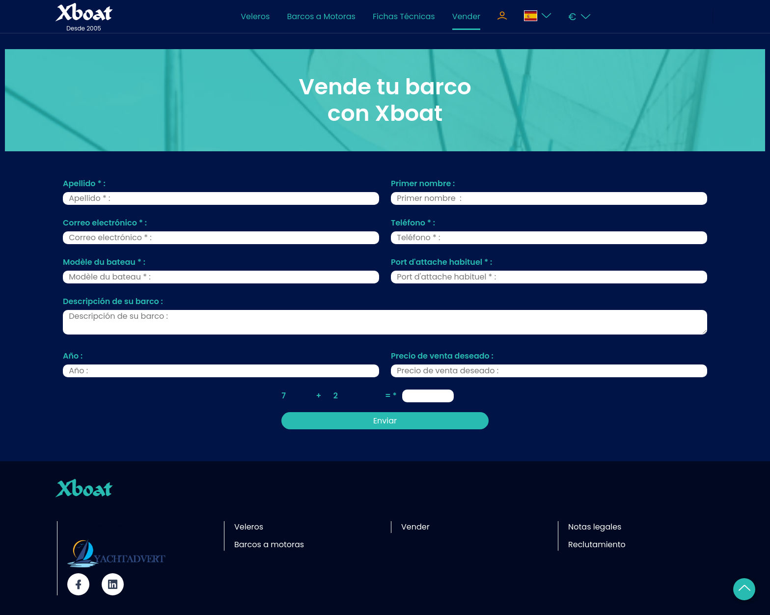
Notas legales (594, 526)
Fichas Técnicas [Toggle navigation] (404, 16)
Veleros (255, 16)
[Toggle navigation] (502, 17)
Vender (466, 16)
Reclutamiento (597, 544)
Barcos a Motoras (321, 16)
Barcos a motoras (269, 544)
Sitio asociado (95, 526)
